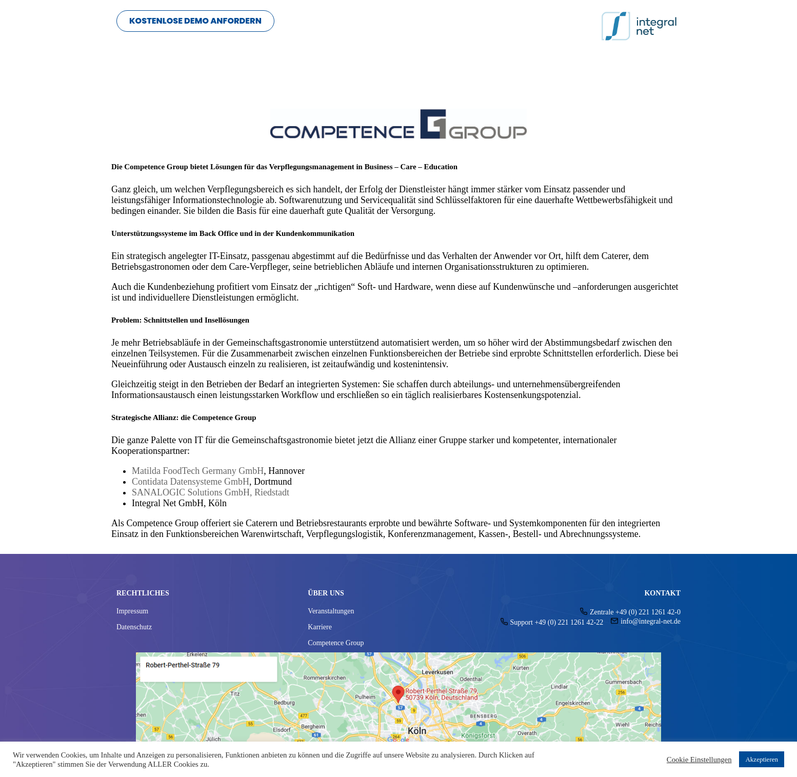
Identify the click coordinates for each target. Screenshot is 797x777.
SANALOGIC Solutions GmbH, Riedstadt (210, 492)
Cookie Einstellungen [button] (699, 759)
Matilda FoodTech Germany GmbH (198, 471)
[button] (195, 21)
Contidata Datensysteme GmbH (190, 481)
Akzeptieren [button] (761, 759)
